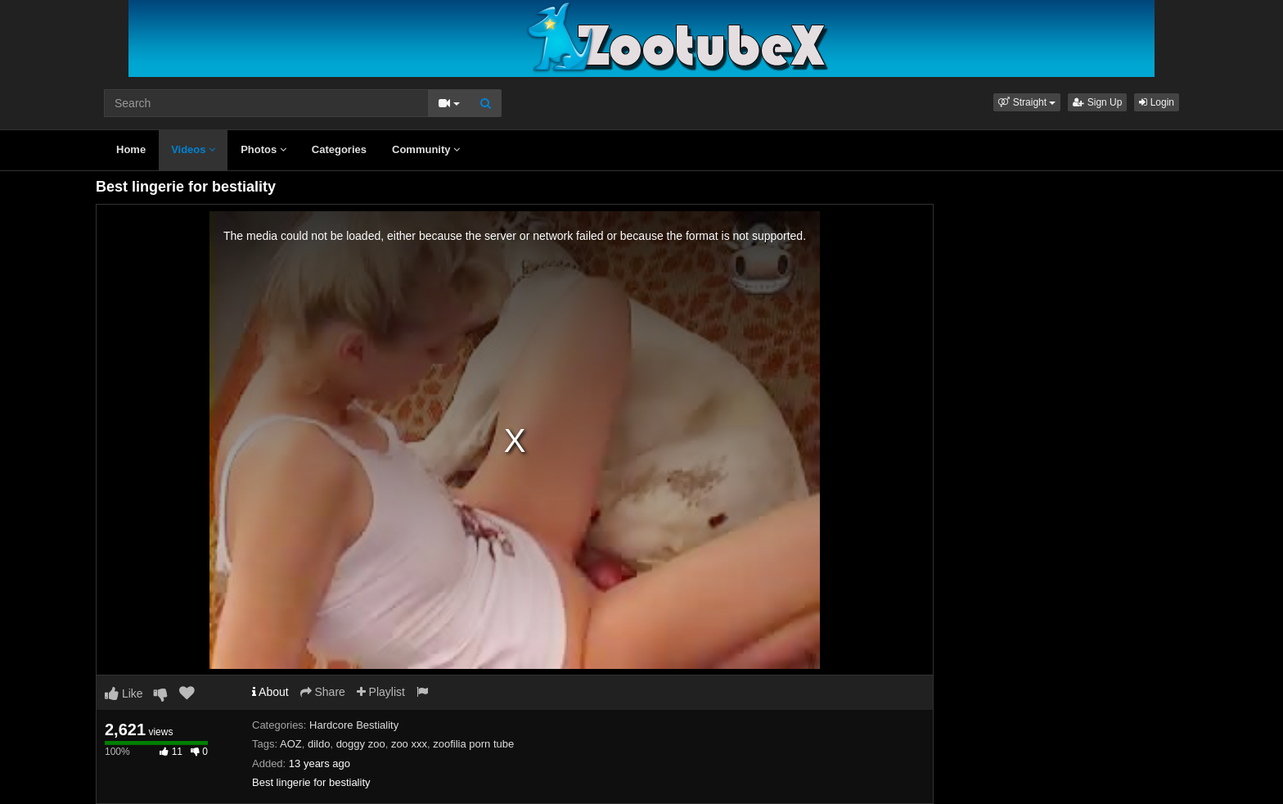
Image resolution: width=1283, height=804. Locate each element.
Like (124, 693)
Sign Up (1097, 102)
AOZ (291, 744)
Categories (339, 149)
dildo (319, 744)
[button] (1026, 102)
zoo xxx (409, 744)
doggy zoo (360, 744)
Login (1156, 102)
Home (131, 149)
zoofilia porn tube (473, 744)
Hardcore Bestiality (353, 725)
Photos (263, 149)
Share (322, 691)
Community (426, 149)
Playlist (381, 691)
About (270, 691)
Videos (193, 149)
